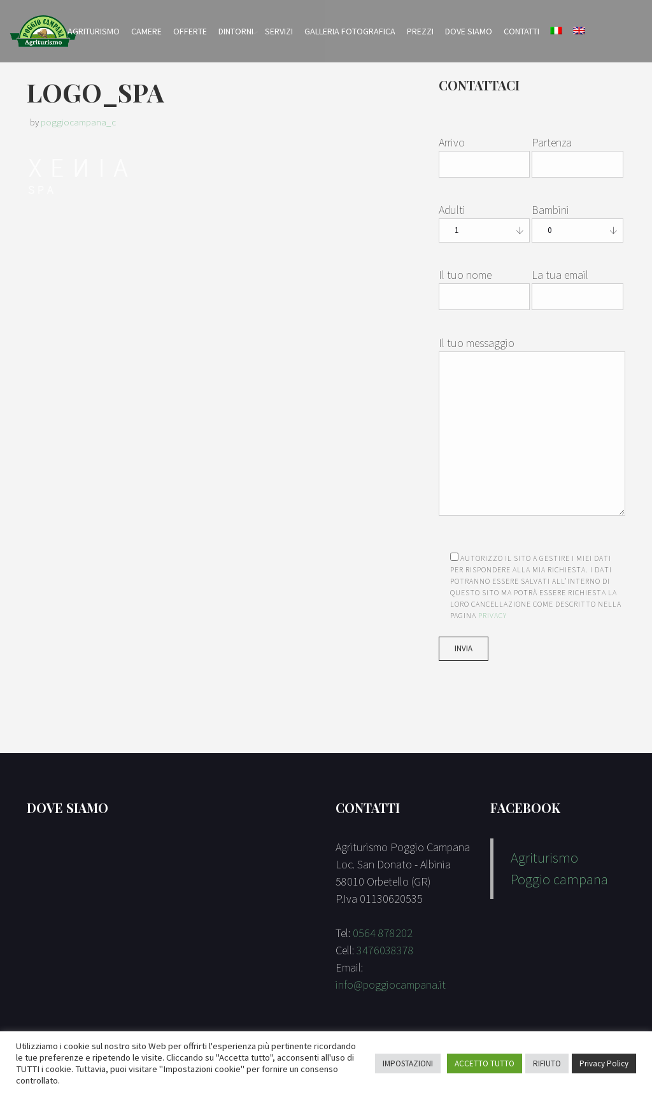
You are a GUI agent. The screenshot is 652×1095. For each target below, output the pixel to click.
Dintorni (235, 31)
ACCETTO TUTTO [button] (484, 1063)
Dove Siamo (468, 31)
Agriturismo (93, 31)
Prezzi (420, 31)
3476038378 (385, 950)
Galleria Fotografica (349, 31)
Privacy (492, 615)
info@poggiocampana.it (391, 984)
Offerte (190, 31)
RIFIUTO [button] (547, 1063)
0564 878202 (383, 933)
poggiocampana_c (78, 122)
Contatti (521, 31)
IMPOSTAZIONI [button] (408, 1063)
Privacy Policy (603, 1063)
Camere (146, 31)
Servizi (279, 31)
